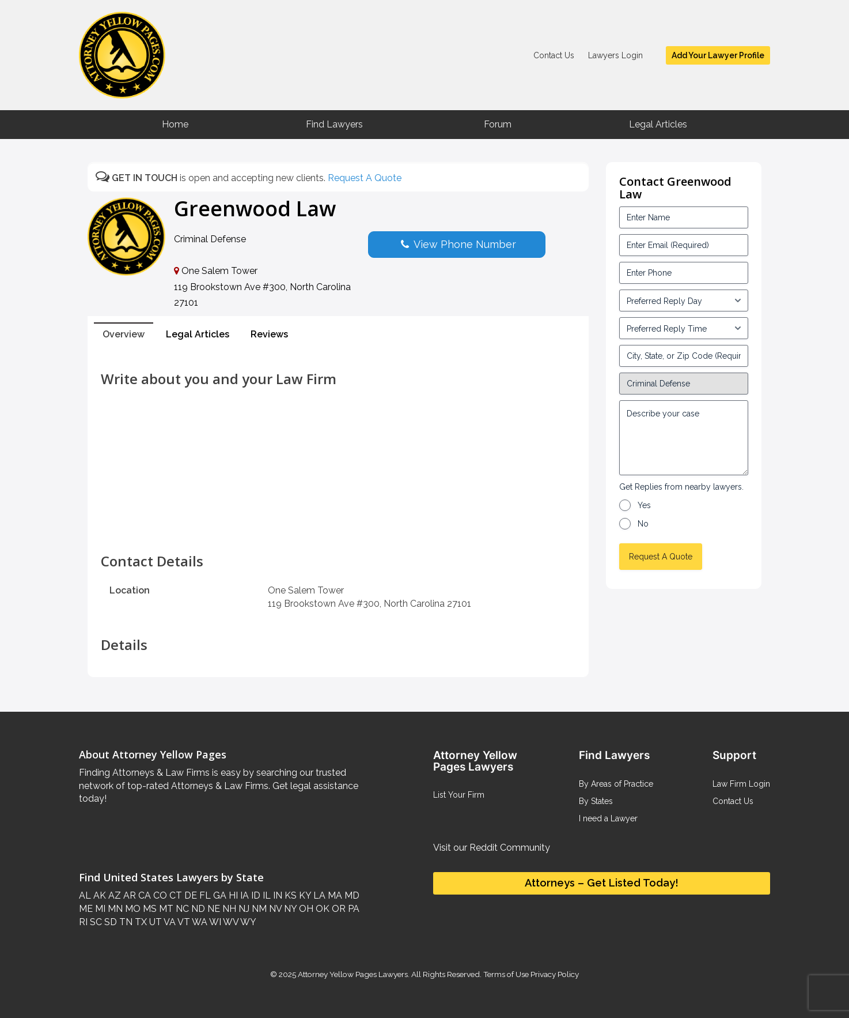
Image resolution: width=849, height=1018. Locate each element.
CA (143, 895)
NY (289, 908)
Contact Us (553, 55)
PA (352, 908)
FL (204, 895)
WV (229, 921)
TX (139, 921)
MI (99, 908)
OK (321, 908)
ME (86, 908)
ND (197, 908)
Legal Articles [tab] (197, 334)
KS (289, 895)
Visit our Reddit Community (491, 847)
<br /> (338, 528)
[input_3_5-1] (683, 300)
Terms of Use (506, 974)
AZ (113, 895)
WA (198, 921)
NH (228, 908)
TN (124, 921)
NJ (242, 908)
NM (258, 908)
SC (95, 921)
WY (247, 921)
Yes (644, 505)
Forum (497, 124)
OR (337, 908)
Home (175, 124)
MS (149, 908)
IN (276, 895)
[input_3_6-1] (683, 328)
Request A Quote (364, 177)
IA (243, 895)
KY (304, 895)
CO (159, 895)
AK (98, 895)
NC (181, 908)
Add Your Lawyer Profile (718, 55)
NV (274, 908)
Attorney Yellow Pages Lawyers (353, 974)
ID (254, 895)
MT (165, 908)
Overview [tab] (124, 334)
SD (109, 921)
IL (265, 895)
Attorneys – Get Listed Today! (602, 883)
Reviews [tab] (269, 334)
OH (305, 908)
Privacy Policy (554, 974)
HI (232, 895)
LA (318, 895)
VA (169, 921)
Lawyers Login (615, 55)
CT (174, 895)
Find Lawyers (334, 124)
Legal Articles (658, 124)
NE (212, 908)
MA (333, 895)
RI (83, 921)
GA (218, 895)
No (643, 523)
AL (85, 895)
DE (189, 895)
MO (132, 908)
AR (128, 895)
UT (154, 921)
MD (350, 895)
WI (214, 921)
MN (114, 908)
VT (183, 921)
